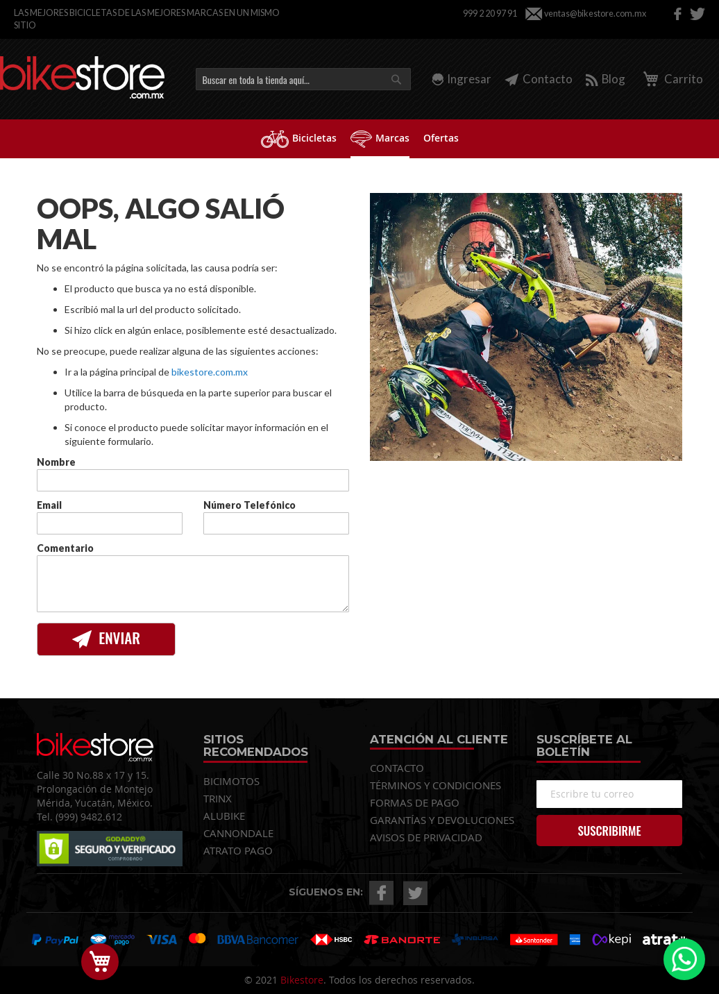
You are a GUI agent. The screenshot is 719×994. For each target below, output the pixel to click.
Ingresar (469, 78)
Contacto (539, 78)
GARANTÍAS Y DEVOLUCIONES (442, 820)
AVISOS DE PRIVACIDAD (426, 837)
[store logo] (82, 77)
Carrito (670, 78)
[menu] (359, 138)
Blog (605, 78)
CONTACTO (397, 768)
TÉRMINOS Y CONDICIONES (435, 785)
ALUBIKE (224, 816)
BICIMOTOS (231, 781)
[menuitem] (299, 137)
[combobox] (303, 79)
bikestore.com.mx (209, 372)
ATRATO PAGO (238, 850)
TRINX (217, 798)
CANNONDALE (238, 833)
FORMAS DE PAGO (414, 802)
